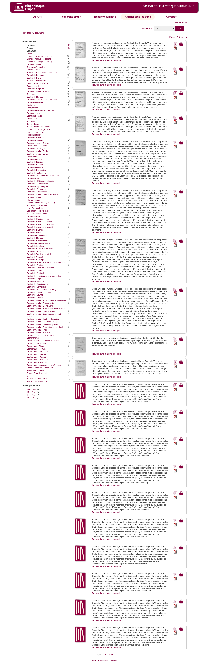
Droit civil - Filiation (35, 162)
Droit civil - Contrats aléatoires (39, 222)
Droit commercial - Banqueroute (40, 303)
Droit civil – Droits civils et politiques (42, 273)
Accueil (37, 16)
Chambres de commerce (37, 83)
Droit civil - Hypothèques (37, 235)
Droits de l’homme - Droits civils (40, 368)
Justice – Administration (37, 379)
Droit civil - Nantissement (37, 241)
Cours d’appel (33, 86)
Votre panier (178, 22)
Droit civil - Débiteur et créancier (40, 110)
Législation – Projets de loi (38, 211)
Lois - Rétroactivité (35, 208)
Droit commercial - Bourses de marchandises (46, 308)
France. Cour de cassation (38, 373)
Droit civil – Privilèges (36, 148)
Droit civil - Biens (34, 78)
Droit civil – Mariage (35, 281)
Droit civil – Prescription (37, 192)
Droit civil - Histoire (35, 165)
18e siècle (31, 395)
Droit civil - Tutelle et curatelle (39, 254)
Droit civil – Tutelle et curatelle (39, 292)
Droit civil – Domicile (35, 271)
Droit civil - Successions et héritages (42, 100)
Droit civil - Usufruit (35, 257)
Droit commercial (34, 64)
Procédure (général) (35, 132)
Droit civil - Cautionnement (38, 219)
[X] (69, 45)
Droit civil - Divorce (35, 230)
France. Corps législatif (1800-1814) (42, 72)
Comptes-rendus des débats (39, 59)
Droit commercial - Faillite (37, 151)
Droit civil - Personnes (36, 75)
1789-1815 (31, 390)
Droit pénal (31, 105)
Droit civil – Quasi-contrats (38, 284)
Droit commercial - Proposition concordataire (46, 327)
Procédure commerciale (37, 381)
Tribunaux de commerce (37, 213)
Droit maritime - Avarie (36, 343)
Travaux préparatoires (36, 67)
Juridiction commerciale (37, 205)
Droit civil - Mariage (35, 97)
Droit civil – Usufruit (35, 295)
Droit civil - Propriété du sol (38, 243)
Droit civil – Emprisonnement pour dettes (44, 276)
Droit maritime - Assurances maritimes (43, 341)
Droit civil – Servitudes (36, 287)
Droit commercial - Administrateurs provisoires (46, 300)
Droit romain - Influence (37, 146)
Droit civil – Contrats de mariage (40, 268)
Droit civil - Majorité (35, 167)
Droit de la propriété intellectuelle (41, 335)
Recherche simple (71, 16)
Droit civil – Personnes (36, 189)
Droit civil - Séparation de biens (40, 249)
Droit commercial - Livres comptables (42, 324)
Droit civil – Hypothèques (37, 186)
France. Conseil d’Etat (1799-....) (40, 56)
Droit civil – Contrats (35, 265)
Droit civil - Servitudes (36, 246)
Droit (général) (33, 108)
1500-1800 (31, 398)
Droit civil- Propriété (35, 298)
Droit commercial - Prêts (37, 330)
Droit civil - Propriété (35, 89)
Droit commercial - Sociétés (38, 332)
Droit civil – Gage (34, 279)
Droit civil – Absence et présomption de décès (46, 262)
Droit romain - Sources (36, 354)
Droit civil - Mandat (35, 238)
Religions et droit (34, 135)
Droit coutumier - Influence (38, 143)
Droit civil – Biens (34, 178)
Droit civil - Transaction (36, 252)
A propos (171, 16)
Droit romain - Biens (35, 346)
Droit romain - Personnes (37, 351)
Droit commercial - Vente (37, 154)
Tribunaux (31, 94)
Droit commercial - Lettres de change (42, 322)
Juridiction (31, 121)
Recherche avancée (104, 16)
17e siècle (31, 392)
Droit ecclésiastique (35, 102)
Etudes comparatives (36, 371)
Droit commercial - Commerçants (41, 311)
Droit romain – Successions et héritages (44, 365)
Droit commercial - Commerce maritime (43, 195)
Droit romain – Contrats (37, 357)
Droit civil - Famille (34, 159)
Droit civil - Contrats (35, 138)
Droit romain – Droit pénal (38, 360)
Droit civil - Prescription (36, 170)
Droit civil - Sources (35, 140)
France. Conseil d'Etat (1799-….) (41, 203)
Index (29, 376)
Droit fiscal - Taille (34, 116)
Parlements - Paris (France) (38, 129)
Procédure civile (33, 70)
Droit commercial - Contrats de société (43, 319)
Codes (29, 53)
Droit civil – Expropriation (37, 184)
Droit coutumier (33, 113)
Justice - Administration (36, 81)
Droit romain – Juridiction (37, 362)
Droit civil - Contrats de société (40, 227)
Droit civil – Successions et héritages (42, 289)
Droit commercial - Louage (38, 197)
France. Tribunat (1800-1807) (39, 62)
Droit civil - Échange (35, 260)
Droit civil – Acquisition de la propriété (43, 176)
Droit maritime (33, 338)
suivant (184, 37)
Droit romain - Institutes (37, 349)
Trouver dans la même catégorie (106, 60)
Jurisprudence (33, 124)
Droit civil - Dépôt (34, 232)
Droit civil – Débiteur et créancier (40, 181)
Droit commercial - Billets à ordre (41, 306)
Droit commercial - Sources (38, 92)
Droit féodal (32, 119)
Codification (32, 157)
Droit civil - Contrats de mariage (40, 224)
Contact (113, 660)
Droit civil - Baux (34, 216)
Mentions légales (100, 660)
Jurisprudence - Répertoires (38, 127)
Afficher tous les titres (138, 16)
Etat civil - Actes (33, 200)
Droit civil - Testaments (36, 173)
